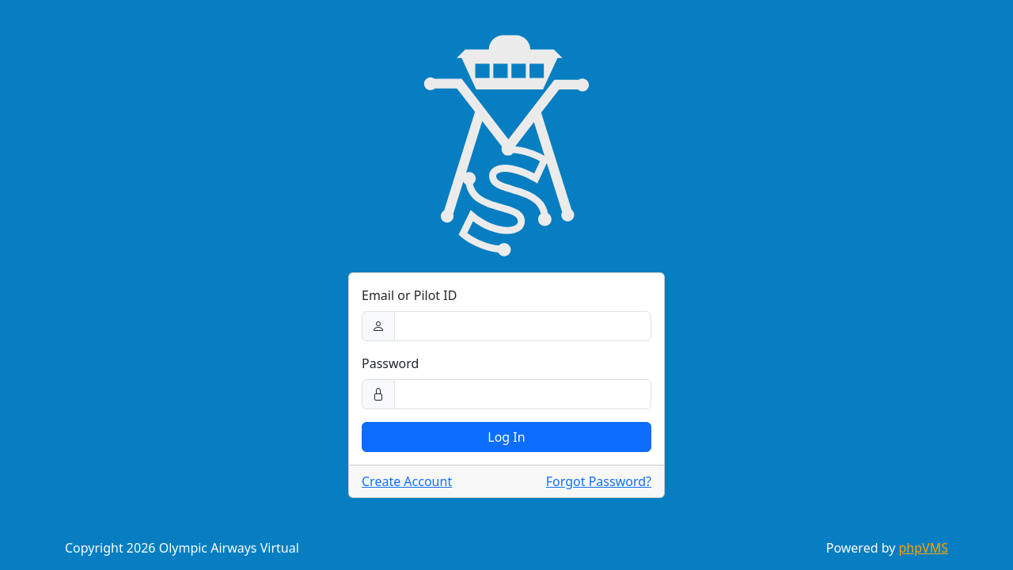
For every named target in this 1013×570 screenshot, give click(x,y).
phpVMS (923, 548)
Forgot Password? (598, 481)
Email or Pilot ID (409, 295)
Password (390, 363)
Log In (506, 437)
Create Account (407, 481)
